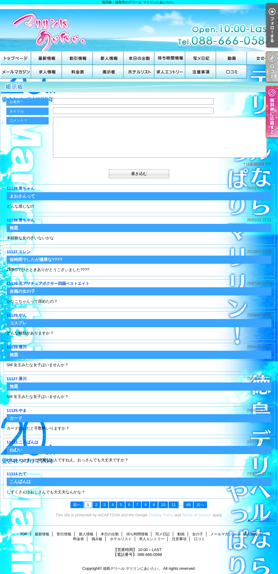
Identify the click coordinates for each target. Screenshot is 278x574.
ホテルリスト (139, 72)
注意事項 (200, 72)
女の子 (262, 58)
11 (173, 504)
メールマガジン (15, 72)
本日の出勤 (139, 58)
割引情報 (77, 58)
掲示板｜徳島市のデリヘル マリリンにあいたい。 (139, 28)
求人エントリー (169, 72)
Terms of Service (196, 515)
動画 (231, 58)
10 (163, 504)
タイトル (16, 111)
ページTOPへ (263, 520)
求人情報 (46, 72)
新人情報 (108, 58)
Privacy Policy (161, 515)
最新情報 (46, 58)
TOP (15, 58)
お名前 (16, 102)
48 (188, 504)
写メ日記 (200, 58)
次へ (200, 504)
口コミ (231, 72)
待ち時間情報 (169, 58)
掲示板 (108, 72)
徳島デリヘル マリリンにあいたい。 (132, 568)
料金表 (77, 72)
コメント (18, 120)
